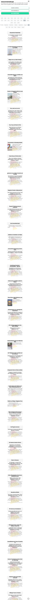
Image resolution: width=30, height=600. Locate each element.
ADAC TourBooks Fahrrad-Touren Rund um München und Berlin (15, 412)
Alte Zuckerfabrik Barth (15, 223)
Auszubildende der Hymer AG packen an (15, 542)
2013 (15, 20)
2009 (28, 20)
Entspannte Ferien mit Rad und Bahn (15, 370)
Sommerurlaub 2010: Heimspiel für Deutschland (15, 310)
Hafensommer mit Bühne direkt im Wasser (15, 281)
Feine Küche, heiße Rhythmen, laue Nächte (15, 298)
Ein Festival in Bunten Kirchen (15, 442)
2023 (12, 18)
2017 (2, 20)
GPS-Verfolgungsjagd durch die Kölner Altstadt (15, 326)
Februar (19, 27)
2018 (28, 18)
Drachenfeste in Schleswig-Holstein (15, 142)
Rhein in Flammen (15, 460)
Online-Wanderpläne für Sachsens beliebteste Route (15, 476)
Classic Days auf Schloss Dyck (15, 156)
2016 (5, 20)
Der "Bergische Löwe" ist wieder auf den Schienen (15, 353)
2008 (11, 22)
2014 (12, 20)
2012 (18, 20)
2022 (15, 18)
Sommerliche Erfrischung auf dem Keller (15, 249)
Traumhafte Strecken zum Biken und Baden (15, 75)
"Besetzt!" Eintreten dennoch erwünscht (15, 207)
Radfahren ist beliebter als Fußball (15, 234)
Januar (23, 27)
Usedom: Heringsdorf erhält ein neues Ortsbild (15, 92)
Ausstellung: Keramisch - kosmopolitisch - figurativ (15, 266)
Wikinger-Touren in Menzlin (15, 592)
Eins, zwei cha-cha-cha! (15, 108)
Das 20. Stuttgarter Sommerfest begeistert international (14, 301)
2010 (24, 20)
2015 (8, 20)
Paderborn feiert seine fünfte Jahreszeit (15, 577)
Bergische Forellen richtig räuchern (15, 190)
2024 (8, 18)
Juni (6, 27)
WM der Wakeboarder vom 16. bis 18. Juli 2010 (15, 345)
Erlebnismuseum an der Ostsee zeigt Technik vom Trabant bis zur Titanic (14, 226)
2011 (21, 20)
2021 (18, 18)
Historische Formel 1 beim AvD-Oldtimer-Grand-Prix (15, 525)
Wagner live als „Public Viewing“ (15, 59)
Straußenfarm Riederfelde (15, 32)
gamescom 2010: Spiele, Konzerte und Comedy (15, 174)
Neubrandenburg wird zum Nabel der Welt (15, 341)
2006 (18, 22)
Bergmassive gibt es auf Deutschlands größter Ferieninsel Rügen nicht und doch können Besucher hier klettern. (14, 404)
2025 (5, 18)
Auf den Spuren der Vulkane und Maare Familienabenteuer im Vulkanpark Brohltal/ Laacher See (15, 387)
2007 (15, 22)
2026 (2, 18)
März (15, 27)
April (12, 27)
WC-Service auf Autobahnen (15, 508)
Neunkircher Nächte (15, 492)
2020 (21, 18)
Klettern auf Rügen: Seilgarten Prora (15, 401)
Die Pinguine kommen (15, 426)
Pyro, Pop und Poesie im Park (15, 124)
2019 (25, 18)
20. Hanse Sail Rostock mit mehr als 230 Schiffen (15, 47)
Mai (9, 27)
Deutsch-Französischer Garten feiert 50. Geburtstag (15, 560)
